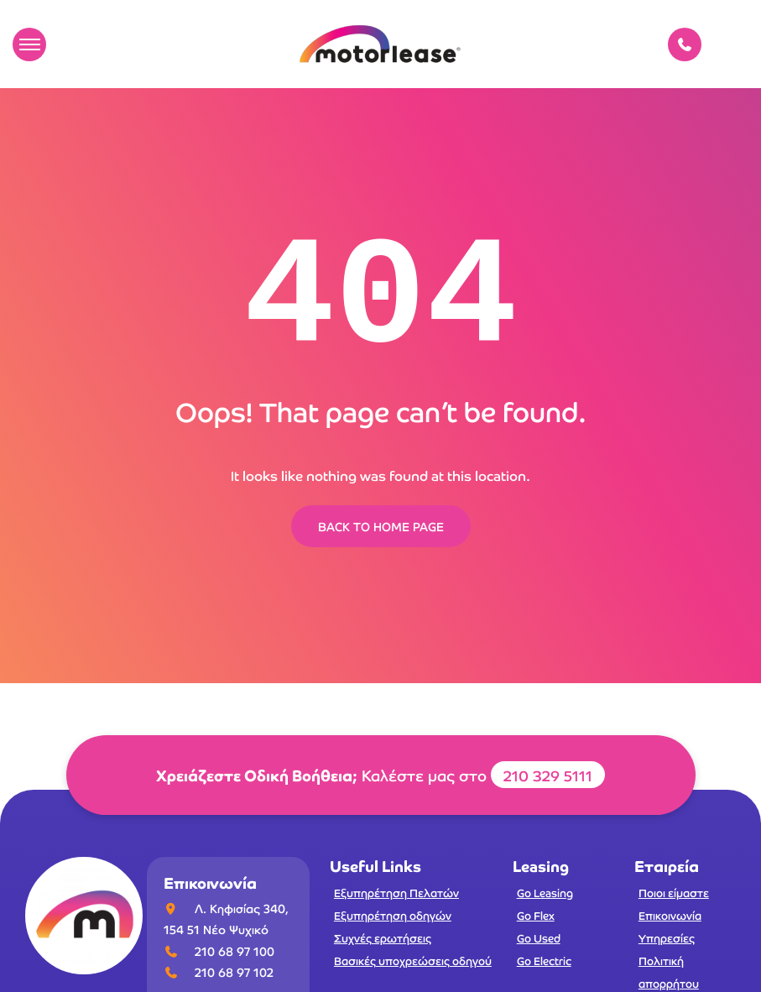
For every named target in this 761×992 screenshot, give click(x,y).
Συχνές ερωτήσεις (382, 938)
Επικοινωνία (670, 915)
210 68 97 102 (234, 972)
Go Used (538, 938)
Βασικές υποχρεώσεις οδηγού (413, 960)
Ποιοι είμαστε (674, 892)
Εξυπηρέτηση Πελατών (396, 892)
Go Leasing (545, 892)
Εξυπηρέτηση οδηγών (392, 915)
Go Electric (544, 960)
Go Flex (536, 915)
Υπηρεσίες (667, 938)
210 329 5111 (547, 774)
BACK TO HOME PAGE (381, 526)
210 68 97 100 (234, 951)
